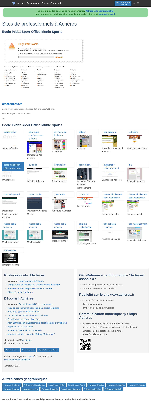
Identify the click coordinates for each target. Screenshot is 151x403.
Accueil (21, 3)
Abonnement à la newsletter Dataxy (31, 334)
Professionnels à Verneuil (76, 385)
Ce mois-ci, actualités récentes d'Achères (28, 315)
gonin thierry (85, 165)
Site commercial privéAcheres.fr (123, 3)
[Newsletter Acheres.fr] (134, 3)
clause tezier (10, 132)
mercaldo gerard (12, 194)
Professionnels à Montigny (116, 385)
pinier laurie (59, 194)
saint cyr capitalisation (85, 225)
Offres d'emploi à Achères (20, 292)
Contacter (27, 340)
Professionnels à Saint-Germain (34, 385)
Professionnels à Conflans (92, 389)
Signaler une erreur (28, 350)
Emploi (45, 3)
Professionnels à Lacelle (50, 389)
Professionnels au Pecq (30, 389)
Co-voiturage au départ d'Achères (24, 319)
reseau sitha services (10, 225)
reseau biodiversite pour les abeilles (113, 196)
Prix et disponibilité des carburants (35, 304)
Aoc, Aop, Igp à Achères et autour (24, 311)
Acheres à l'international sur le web (25, 330)
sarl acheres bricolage (110, 225)
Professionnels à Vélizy (96, 385)
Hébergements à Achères (31, 281)
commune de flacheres (60, 134)
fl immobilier (60, 165)
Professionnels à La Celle (113, 389)
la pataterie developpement (111, 166)
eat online (133, 132)
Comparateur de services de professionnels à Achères (34, 284)
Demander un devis (12, 350)
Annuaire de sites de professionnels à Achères (30, 288)
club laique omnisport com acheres (36, 135)
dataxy (82, 132)
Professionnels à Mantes (137, 385)
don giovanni (110, 132)
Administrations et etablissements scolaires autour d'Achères (37, 323)
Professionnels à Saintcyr (12, 385)
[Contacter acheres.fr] (138, 3)
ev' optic (33, 165)
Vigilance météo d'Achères (21, 326)
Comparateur (33, 3)
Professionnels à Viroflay (56, 385)
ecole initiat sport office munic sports (13, 166)
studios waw (10, 250)
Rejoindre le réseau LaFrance (48, 350)
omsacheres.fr (12, 103)
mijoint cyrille (35, 194)
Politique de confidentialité (99, 11)
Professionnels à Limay (11, 389)
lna (130, 165)
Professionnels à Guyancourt (70, 389)
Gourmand (55, 3)
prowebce (83, 194)
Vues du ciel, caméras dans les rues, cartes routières (33, 308)
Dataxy (30, 356)
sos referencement (138, 224)
